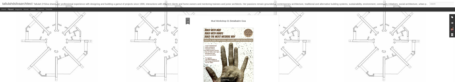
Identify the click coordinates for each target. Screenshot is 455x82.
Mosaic (26, 9)
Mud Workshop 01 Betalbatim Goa (228, 20)
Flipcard (11, 9)
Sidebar (33, 9)
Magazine (18, 9)
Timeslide (49, 9)
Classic (3, 9)
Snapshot (40, 9)
